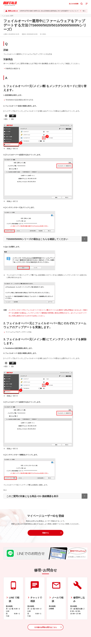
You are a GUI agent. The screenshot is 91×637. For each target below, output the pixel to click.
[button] (45, 533)
